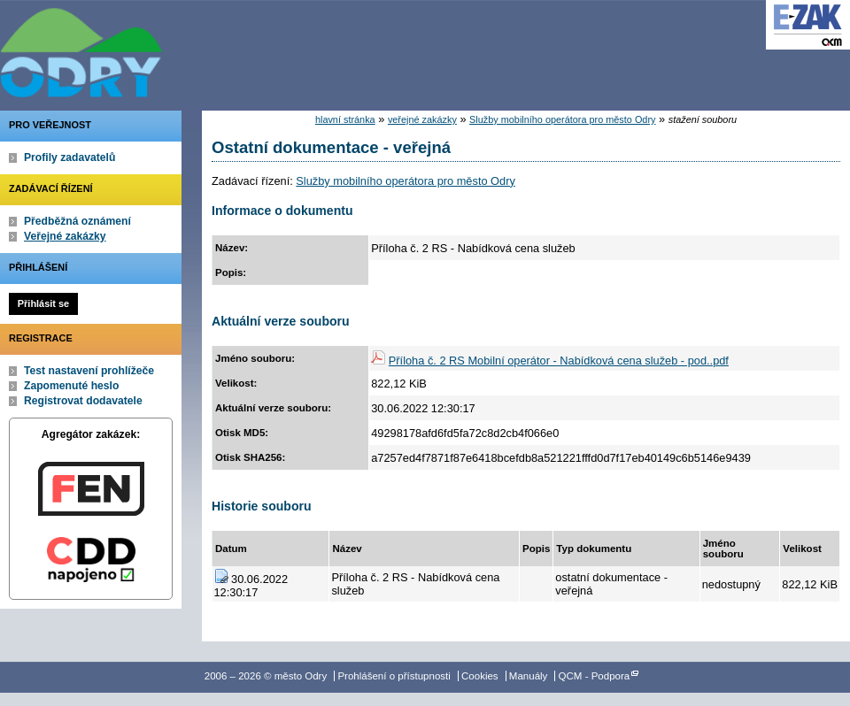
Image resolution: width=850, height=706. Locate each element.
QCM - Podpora (594, 676)
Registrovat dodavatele (83, 401)
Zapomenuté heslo (71, 386)
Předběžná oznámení (77, 221)
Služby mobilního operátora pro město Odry (562, 119)
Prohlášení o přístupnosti (393, 676)
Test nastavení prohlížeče (89, 371)
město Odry (177, 48)
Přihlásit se (43, 303)
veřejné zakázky (422, 119)
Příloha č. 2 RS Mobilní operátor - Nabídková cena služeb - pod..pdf (559, 360)
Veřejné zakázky (65, 236)
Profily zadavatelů (69, 157)
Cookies (479, 676)
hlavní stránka (345, 119)
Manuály (528, 676)
